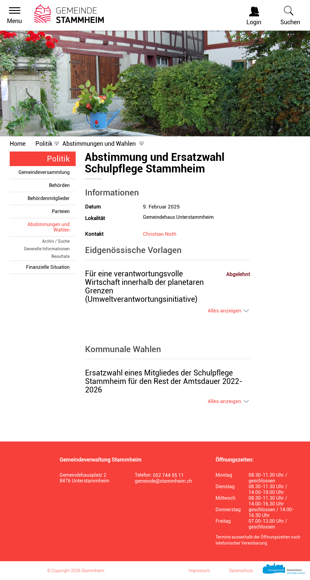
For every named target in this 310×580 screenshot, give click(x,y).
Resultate (60, 256)
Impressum (199, 570)
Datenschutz (241, 570)
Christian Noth (159, 234)
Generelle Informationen (47, 248)
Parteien (61, 211)
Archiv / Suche (56, 241)
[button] (43, 143)
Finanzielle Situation (48, 267)
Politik (58, 158)
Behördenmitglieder (49, 198)
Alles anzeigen (224, 311)
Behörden (59, 185)
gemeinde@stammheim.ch (163, 481)
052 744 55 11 (168, 475)
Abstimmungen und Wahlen (52, 227)
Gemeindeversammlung (44, 172)
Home (17, 143)
